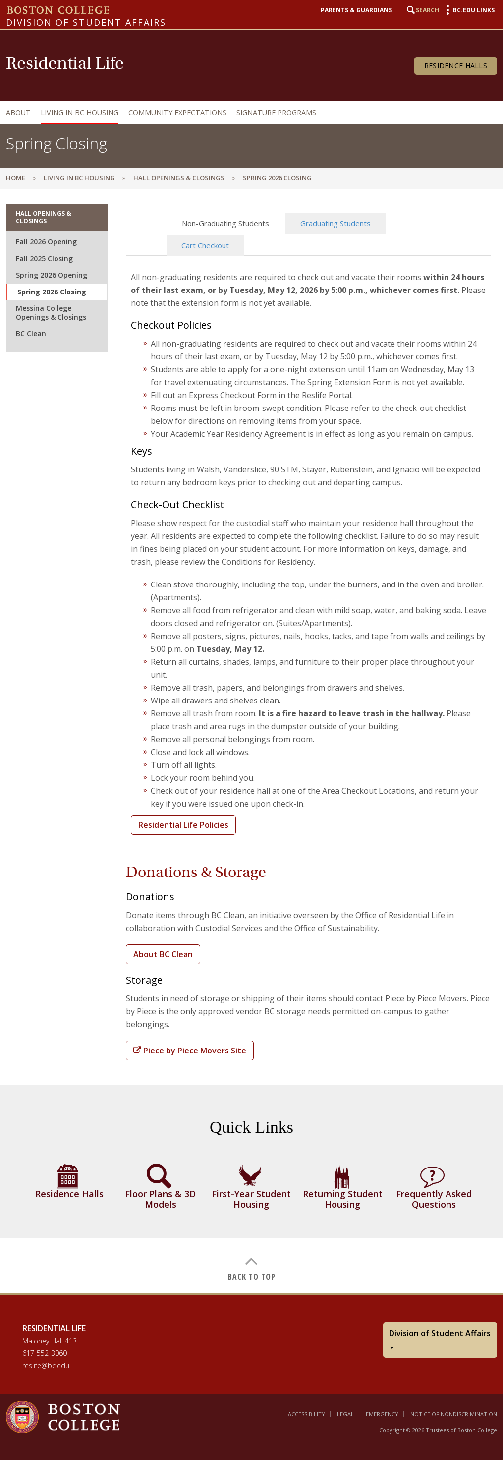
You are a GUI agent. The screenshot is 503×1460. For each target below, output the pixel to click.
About (18, 112)
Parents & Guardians (356, 10)
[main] (251, 740)
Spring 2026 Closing (51, 291)
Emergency (382, 1414)
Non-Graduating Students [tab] (225, 223)
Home (15, 178)
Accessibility (306, 1414)
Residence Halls (455, 65)
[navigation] (249, 112)
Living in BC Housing (79, 112)
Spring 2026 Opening (51, 275)
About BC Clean (163, 954)
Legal (345, 1414)
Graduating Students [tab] (335, 223)
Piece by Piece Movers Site (189, 1050)
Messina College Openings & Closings (51, 312)
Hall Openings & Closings (178, 178)
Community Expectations (177, 112)
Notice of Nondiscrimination (453, 1414)
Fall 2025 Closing (44, 258)
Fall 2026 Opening (46, 241)
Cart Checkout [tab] (205, 245)
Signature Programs (276, 112)
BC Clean (31, 333)
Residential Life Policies (183, 824)
